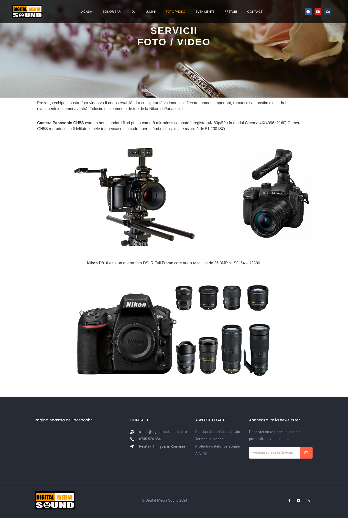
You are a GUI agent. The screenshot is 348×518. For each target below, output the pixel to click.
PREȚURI (231, 11)
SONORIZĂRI (111, 11)
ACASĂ (86, 11)
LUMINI (151, 11)
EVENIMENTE (205, 11)
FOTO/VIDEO (175, 11)
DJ (134, 11)
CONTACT (254, 11)
